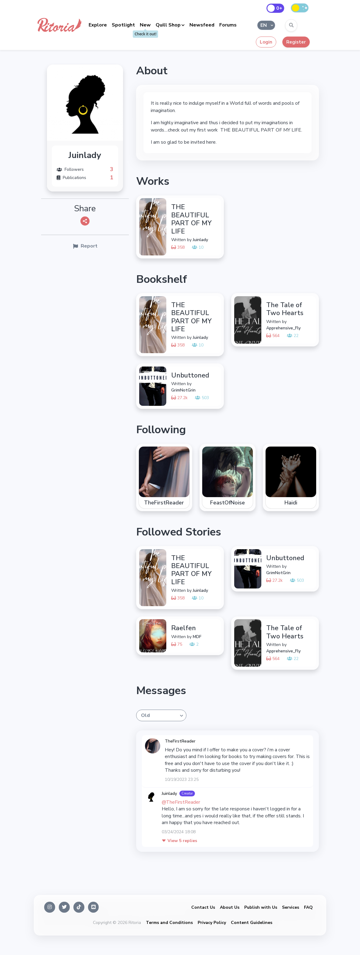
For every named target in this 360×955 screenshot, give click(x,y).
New (145, 25)
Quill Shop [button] (168, 25)
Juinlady (169, 793)
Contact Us (203, 907)
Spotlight (123, 25)
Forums (228, 25)
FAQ (308, 907)
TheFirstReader (180, 741)
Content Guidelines (251, 922)
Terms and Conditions (169, 922)
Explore (98, 25)
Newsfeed (201, 25)
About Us (229, 907)
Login (266, 42)
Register (296, 42)
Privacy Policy (212, 922)
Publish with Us (260, 907)
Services (290, 907)
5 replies (179, 840)
